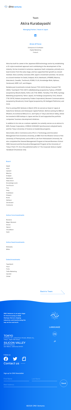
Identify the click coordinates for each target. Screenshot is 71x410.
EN (54, 334)
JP (55, 341)
